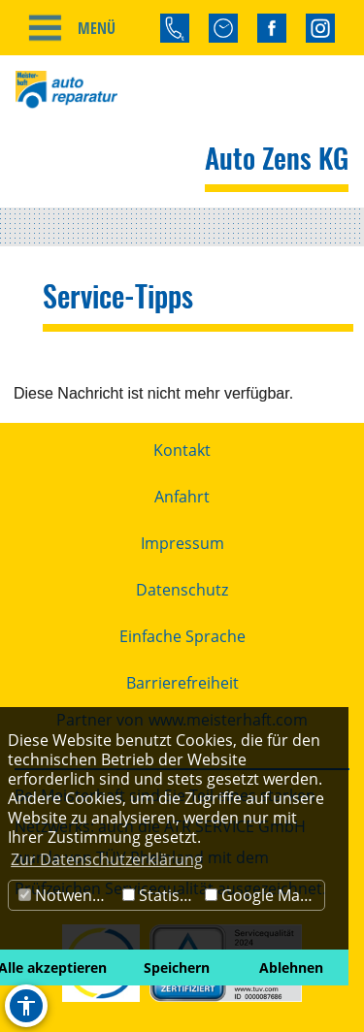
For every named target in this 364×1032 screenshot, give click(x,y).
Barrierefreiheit (182, 682)
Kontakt (182, 450)
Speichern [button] (177, 967)
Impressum (182, 543)
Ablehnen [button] (291, 967)
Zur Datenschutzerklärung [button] (107, 859)
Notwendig (66, 895)
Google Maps (261, 895)
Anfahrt (182, 496)
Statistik (159, 895)
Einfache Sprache (182, 636)
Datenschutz (182, 589)
